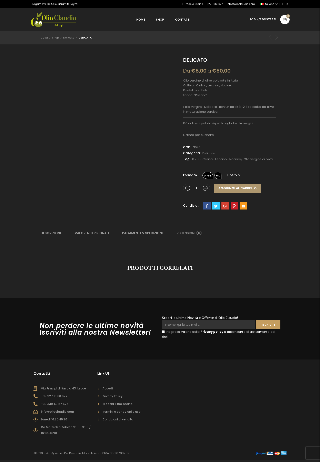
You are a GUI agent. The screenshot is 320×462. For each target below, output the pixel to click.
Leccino (221, 161)
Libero (232, 177)
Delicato (68, 39)
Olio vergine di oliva (258, 161)
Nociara (235, 161)
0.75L (196, 161)
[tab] (51, 235)
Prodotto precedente (270, 39)
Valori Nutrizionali (92, 235)
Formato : (191, 177)
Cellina (207, 161)
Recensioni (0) (189, 235)
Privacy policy (211, 334)
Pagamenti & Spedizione (142, 235)
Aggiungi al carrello (237, 190)
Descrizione (51, 235)
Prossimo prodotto (276, 39)
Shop (55, 39)
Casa (44, 39)
